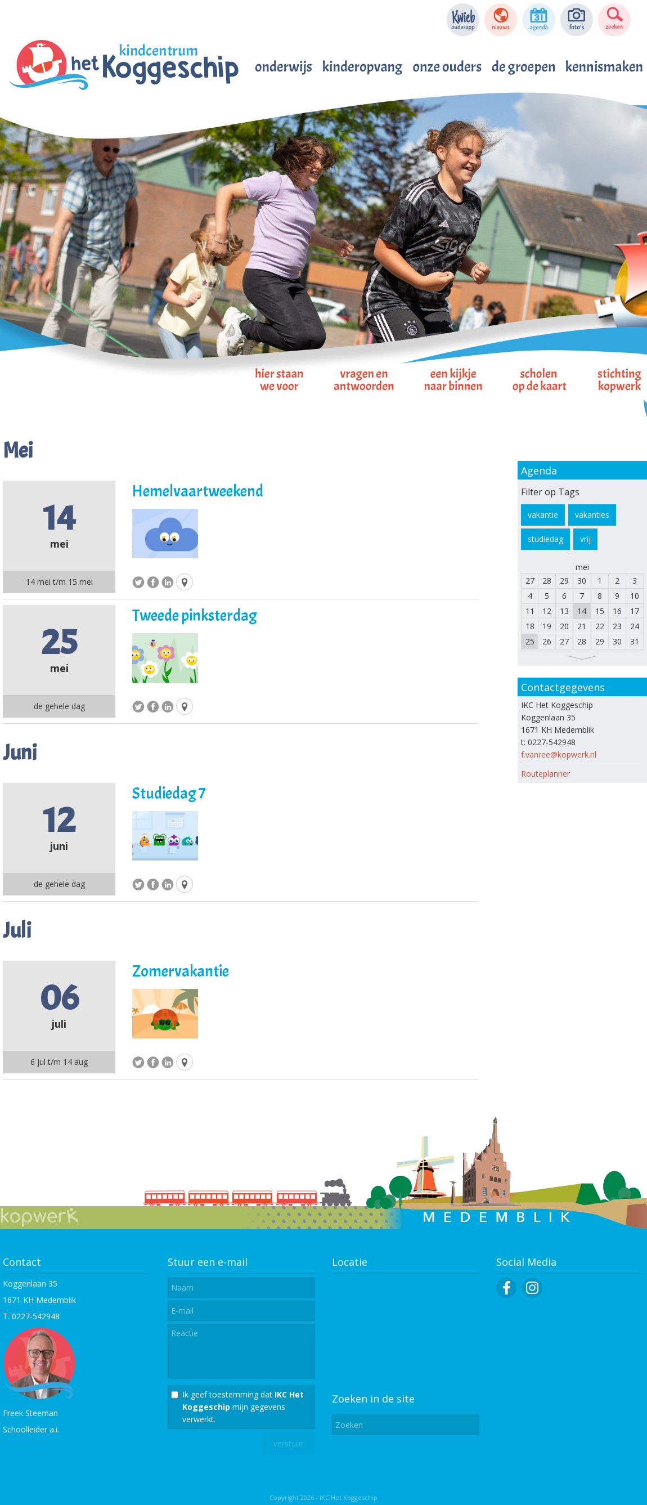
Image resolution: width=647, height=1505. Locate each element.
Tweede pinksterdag (194, 616)
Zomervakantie (180, 971)
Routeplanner (545, 773)
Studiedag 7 (168, 794)
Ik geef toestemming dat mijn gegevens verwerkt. (243, 1407)
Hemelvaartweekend (197, 491)
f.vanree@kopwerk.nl (558, 754)
